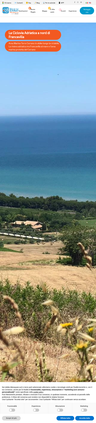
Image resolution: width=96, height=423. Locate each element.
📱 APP (61, 3)
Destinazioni (23, 11)
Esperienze (73, 11)
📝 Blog (37, 3)
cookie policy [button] (38, 392)
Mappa (44, 11)
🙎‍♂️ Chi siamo (6, 3)
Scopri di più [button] (11, 418)
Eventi (63, 11)
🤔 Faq (28, 3)
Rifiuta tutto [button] (65, 418)
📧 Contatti (18, 3)
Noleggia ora (87, 10)
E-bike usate (52, 10)
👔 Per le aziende (49, 3)
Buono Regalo (33, 10)
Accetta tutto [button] (84, 418)
